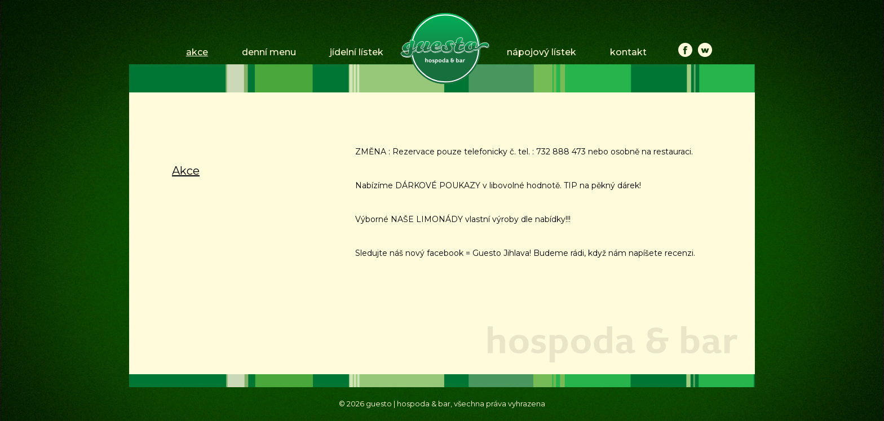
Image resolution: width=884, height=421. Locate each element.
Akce (186, 171)
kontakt (628, 52)
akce (197, 52)
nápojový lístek (541, 52)
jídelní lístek (356, 52)
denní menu (269, 52)
